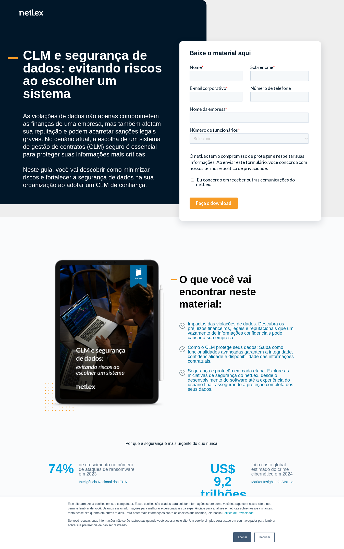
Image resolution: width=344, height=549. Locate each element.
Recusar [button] (264, 537)
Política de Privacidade (238, 513)
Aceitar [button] (242, 537)
